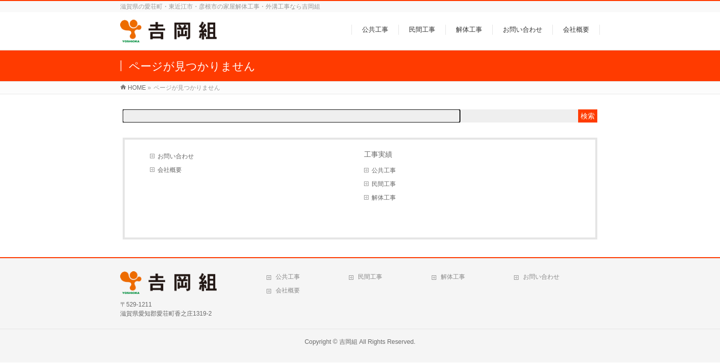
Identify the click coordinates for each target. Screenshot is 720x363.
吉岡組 (348, 341)
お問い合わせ (176, 156)
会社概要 (170, 169)
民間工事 (384, 184)
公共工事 (384, 170)
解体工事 (384, 197)
